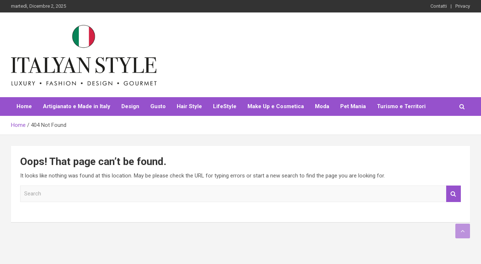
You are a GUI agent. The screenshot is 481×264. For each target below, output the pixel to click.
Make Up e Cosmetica (275, 106)
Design (130, 106)
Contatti (438, 6)
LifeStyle (224, 106)
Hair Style (189, 106)
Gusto (158, 106)
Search (453, 194)
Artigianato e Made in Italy (76, 106)
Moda (322, 106)
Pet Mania (353, 106)
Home (24, 106)
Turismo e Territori (401, 106)
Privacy (462, 6)
